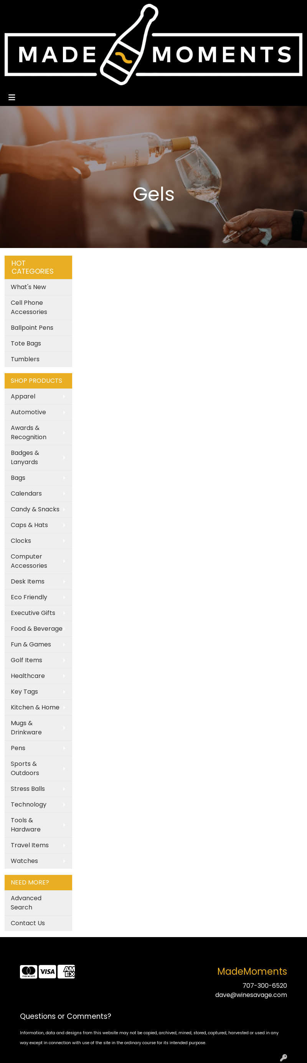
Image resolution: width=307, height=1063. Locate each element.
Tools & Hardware (26, 825)
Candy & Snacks (35, 509)
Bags (18, 477)
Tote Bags (26, 343)
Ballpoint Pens (32, 327)
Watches (24, 860)
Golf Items (26, 660)
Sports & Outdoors (25, 768)
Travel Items (30, 845)
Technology (28, 804)
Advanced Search (26, 903)
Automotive (28, 412)
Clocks (21, 540)
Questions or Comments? (65, 1016)
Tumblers (25, 359)
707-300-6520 (265, 985)
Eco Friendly (29, 597)
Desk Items (28, 581)
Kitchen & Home (35, 707)
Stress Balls (28, 788)
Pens (18, 748)
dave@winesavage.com (251, 994)
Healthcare (28, 675)
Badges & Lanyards (25, 457)
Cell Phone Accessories (29, 307)
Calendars (26, 493)
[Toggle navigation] (12, 97)
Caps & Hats (29, 525)
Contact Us (28, 923)
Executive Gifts (33, 612)
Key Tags (24, 691)
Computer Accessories (29, 561)
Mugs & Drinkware (26, 728)
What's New (28, 287)
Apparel (23, 396)
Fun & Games (31, 644)
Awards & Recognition (28, 432)
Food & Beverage (37, 628)
